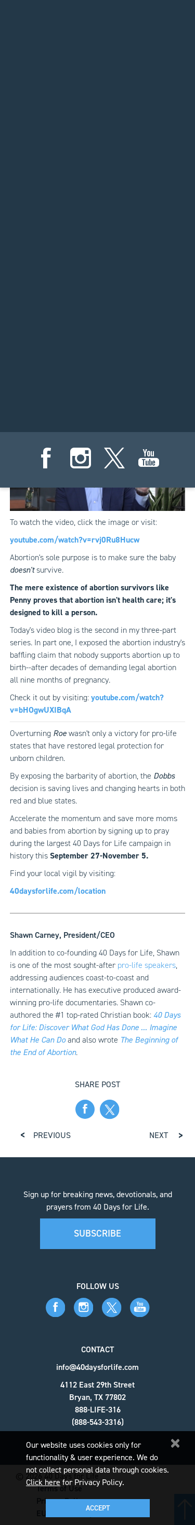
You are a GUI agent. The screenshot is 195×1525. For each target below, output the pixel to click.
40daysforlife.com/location (58, 890)
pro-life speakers (147, 965)
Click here (43, 1482)
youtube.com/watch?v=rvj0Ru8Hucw (74, 539)
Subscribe (97, 1233)
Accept (98, 1508)
